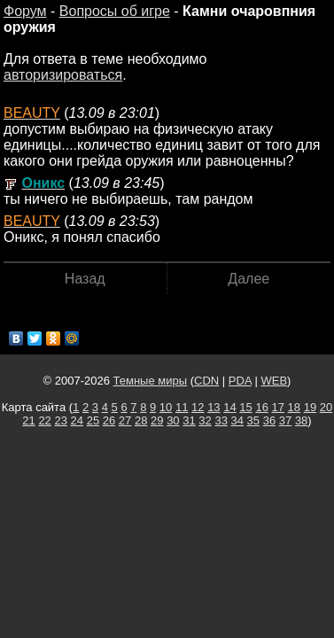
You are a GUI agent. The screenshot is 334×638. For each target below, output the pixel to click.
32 (204, 420)
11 (181, 407)
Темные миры (150, 380)
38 (301, 420)
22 (44, 420)
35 (253, 420)
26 (109, 420)
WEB (273, 380)
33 (220, 420)
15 (245, 407)
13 (213, 407)
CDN (206, 380)
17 (278, 407)
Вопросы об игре (114, 11)
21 (28, 420)
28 (141, 420)
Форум (25, 11)
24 (77, 420)
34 (237, 420)
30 (173, 420)
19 (310, 407)
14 (229, 407)
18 (294, 407)
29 (157, 420)
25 (93, 420)
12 (197, 407)
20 (326, 407)
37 (285, 420)
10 (165, 407)
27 (125, 420)
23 (60, 420)
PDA (240, 380)
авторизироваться (63, 74)
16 (261, 407)
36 (269, 420)
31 (189, 420)
